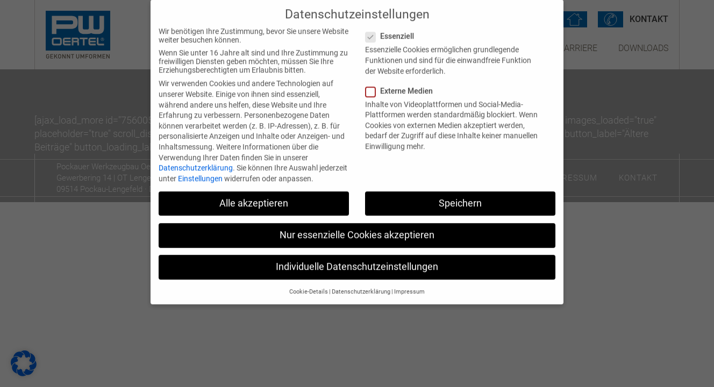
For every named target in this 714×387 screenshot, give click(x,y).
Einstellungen (200, 171)
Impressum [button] (409, 285)
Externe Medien (402, 84)
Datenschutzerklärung (196, 160)
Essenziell (393, 29)
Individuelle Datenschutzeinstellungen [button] (357, 259)
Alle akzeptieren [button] (253, 196)
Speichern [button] (460, 196)
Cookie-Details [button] (308, 285)
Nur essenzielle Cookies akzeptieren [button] (357, 228)
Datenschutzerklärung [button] (361, 285)
